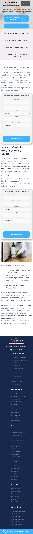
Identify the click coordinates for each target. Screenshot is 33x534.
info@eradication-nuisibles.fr (17, 346)
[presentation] (16, 130)
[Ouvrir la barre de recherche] (23, 3)
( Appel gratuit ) (16, 19)
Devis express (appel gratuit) (15, 531)
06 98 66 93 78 (17, 350)
